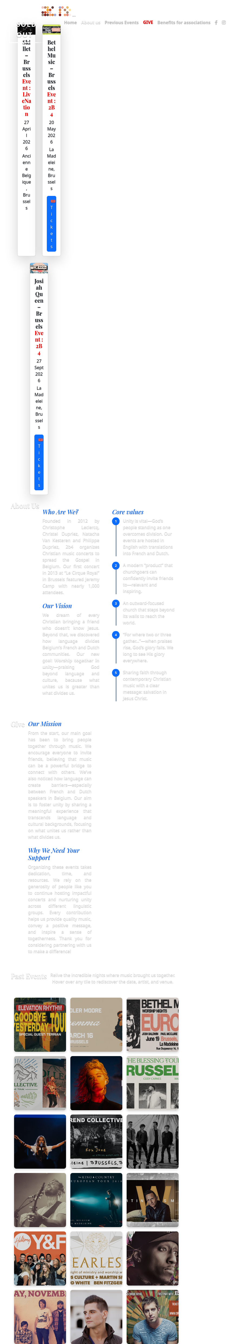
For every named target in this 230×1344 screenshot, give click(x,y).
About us (90, 22)
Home (70, 22)
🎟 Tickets (53, 223)
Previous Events (122, 22)
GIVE (148, 22)
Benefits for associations (184, 22)
